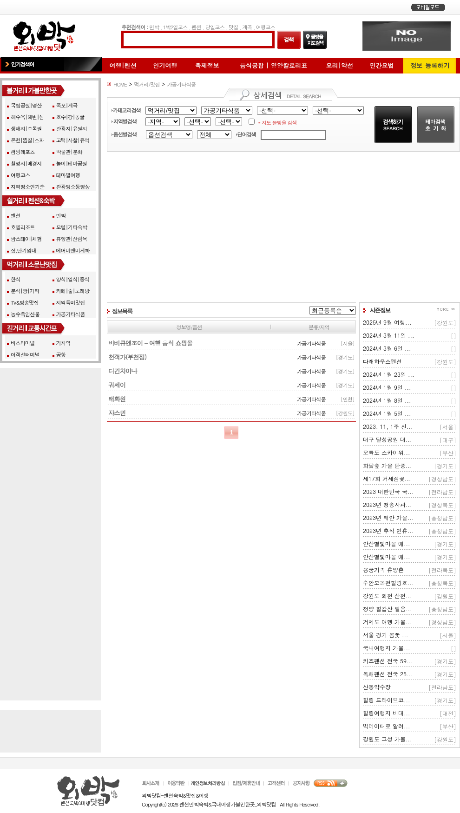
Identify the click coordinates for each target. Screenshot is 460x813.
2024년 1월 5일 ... (387, 413)
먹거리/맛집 (146, 84)
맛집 (233, 27)
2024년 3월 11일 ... (388, 335)
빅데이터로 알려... (386, 726)
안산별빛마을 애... (386, 543)
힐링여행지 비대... (386, 713)
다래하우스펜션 (382, 361)
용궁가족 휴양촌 (383, 569)
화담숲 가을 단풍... (387, 465)
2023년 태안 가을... (388, 517)
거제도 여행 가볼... (387, 622)
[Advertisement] (283, 227)
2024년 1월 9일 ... (387, 387)
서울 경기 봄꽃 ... (385, 635)
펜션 (196, 27)
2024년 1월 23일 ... (388, 374)
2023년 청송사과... (387, 504)
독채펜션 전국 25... (388, 674)
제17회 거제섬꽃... (387, 478)
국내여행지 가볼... (386, 648)
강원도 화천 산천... (387, 596)
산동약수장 (377, 687)
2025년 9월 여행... (387, 322)
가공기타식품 (181, 84)
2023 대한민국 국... (388, 491)
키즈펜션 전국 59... (388, 661)
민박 (154, 27)
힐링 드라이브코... (386, 700)
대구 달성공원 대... (387, 439)
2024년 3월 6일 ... (387, 348)
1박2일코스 (175, 27)
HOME (120, 84)
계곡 (247, 27)
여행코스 (265, 27)
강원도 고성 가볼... (387, 739)
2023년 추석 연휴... (388, 530)
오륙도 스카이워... (386, 452)
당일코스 (214, 27)
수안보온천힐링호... (388, 582)
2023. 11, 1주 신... (388, 426)
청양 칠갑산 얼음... (387, 609)
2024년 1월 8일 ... (387, 400)
